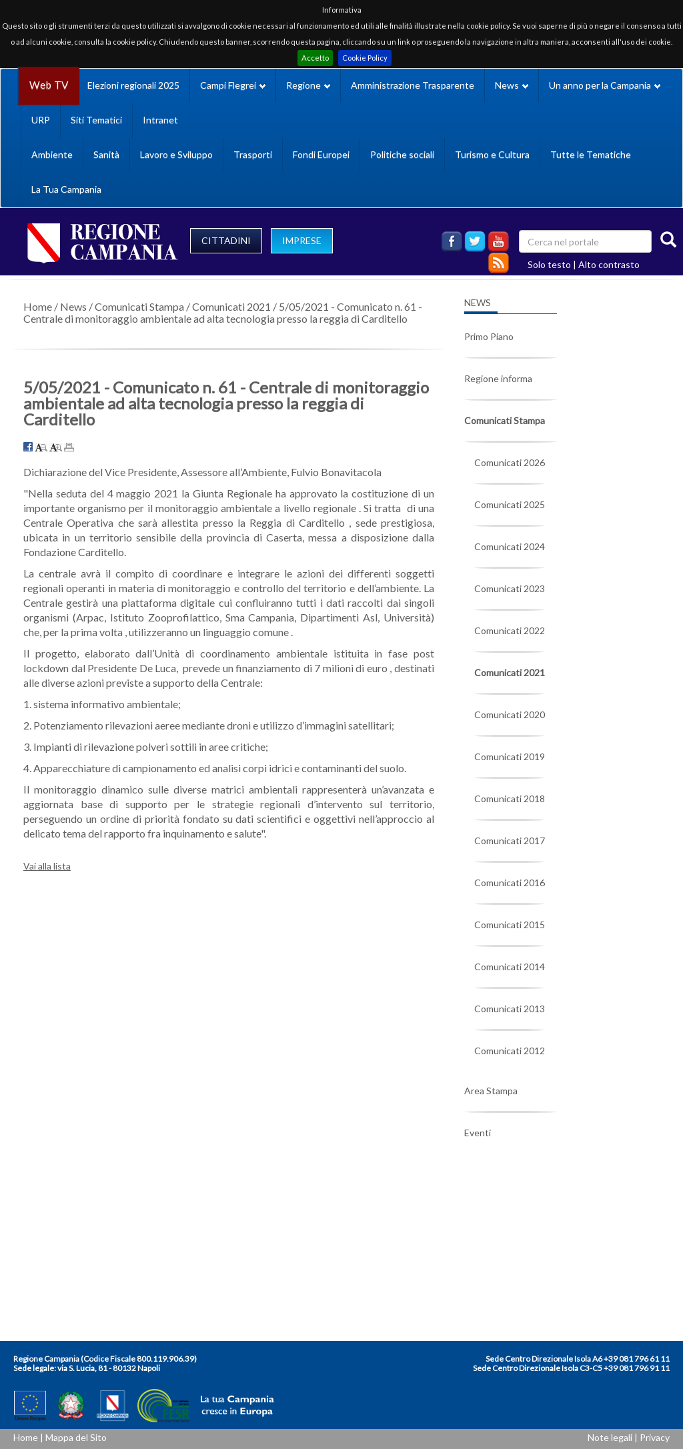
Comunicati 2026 (509, 462)
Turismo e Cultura (492, 154)
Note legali (610, 1437)
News (73, 306)
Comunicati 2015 (509, 924)
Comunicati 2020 (509, 714)
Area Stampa (491, 1090)
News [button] (511, 85)
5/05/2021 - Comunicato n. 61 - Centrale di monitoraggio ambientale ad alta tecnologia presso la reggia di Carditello (222, 312)
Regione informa (498, 378)
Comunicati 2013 (509, 1008)
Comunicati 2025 (509, 504)
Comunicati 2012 (509, 1050)
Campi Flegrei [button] (232, 85)
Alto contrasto (609, 264)
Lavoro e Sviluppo (176, 154)
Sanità (106, 154)
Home (37, 306)
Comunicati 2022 (509, 630)
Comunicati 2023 (509, 588)
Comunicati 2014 (509, 966)
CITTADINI (226, 240)
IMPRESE (301, 240)
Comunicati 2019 (509, 756)
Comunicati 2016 (509, 882)
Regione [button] (308, 85)
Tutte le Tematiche (590, 154)
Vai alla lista (47, 866)
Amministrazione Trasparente (412, 85)
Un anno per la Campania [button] (604, 85)
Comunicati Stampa (139, 306)
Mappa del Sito (76, 1437)
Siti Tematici (96, 119)
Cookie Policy (365, 57)
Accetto (315, 57)
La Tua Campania (66, 189)
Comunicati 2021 (231, 306)
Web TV (48, 85)
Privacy (655, 1437)
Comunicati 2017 (509, 840)
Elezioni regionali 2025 (133, 85)
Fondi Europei (321, 154)
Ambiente (52, 154)
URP (40, 119)
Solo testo (549, 264)
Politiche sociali (402, 154)
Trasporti (252, 154)
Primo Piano (489, 336)
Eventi (477, 1132)
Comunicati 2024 (509, 546)
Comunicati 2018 (509, 798)
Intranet (160, 119)
